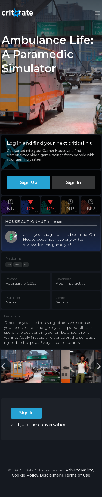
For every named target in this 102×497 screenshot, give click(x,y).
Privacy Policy (79, 470)
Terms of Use (77, 475)
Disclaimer (50, 475)
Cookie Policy (25, 475)
